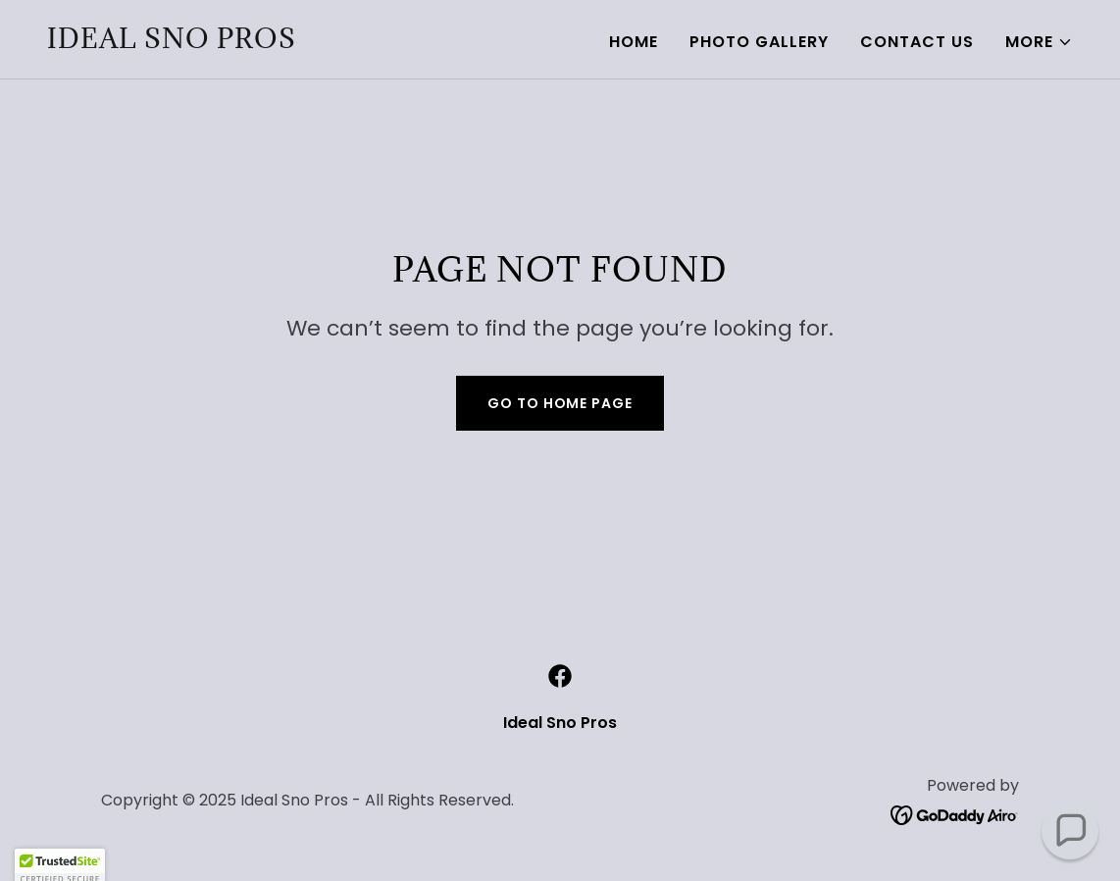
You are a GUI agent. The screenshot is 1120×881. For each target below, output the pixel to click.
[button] (1039, 42)
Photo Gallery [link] (759, 41)
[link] (171, 42)
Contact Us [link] (917, 41)
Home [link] (633, 41)
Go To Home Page (559, 403)
